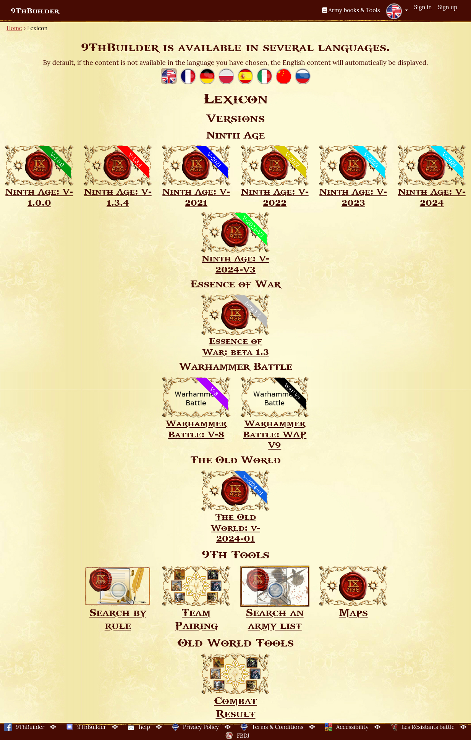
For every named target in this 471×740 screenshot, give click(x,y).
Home (14, 28)
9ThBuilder (35, 11)
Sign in (423, 7)
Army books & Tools (351, 10)
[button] (397, 11)
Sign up (447, 7)
